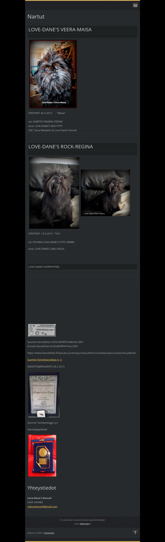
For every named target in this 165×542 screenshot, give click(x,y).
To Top (135, 533)
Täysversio (49, 533)
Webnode (84, 524)
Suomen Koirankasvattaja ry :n (44, 359)
